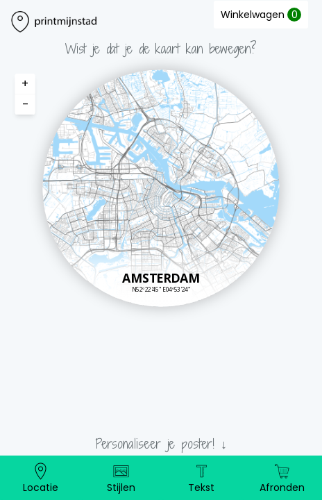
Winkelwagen (261, 15)
